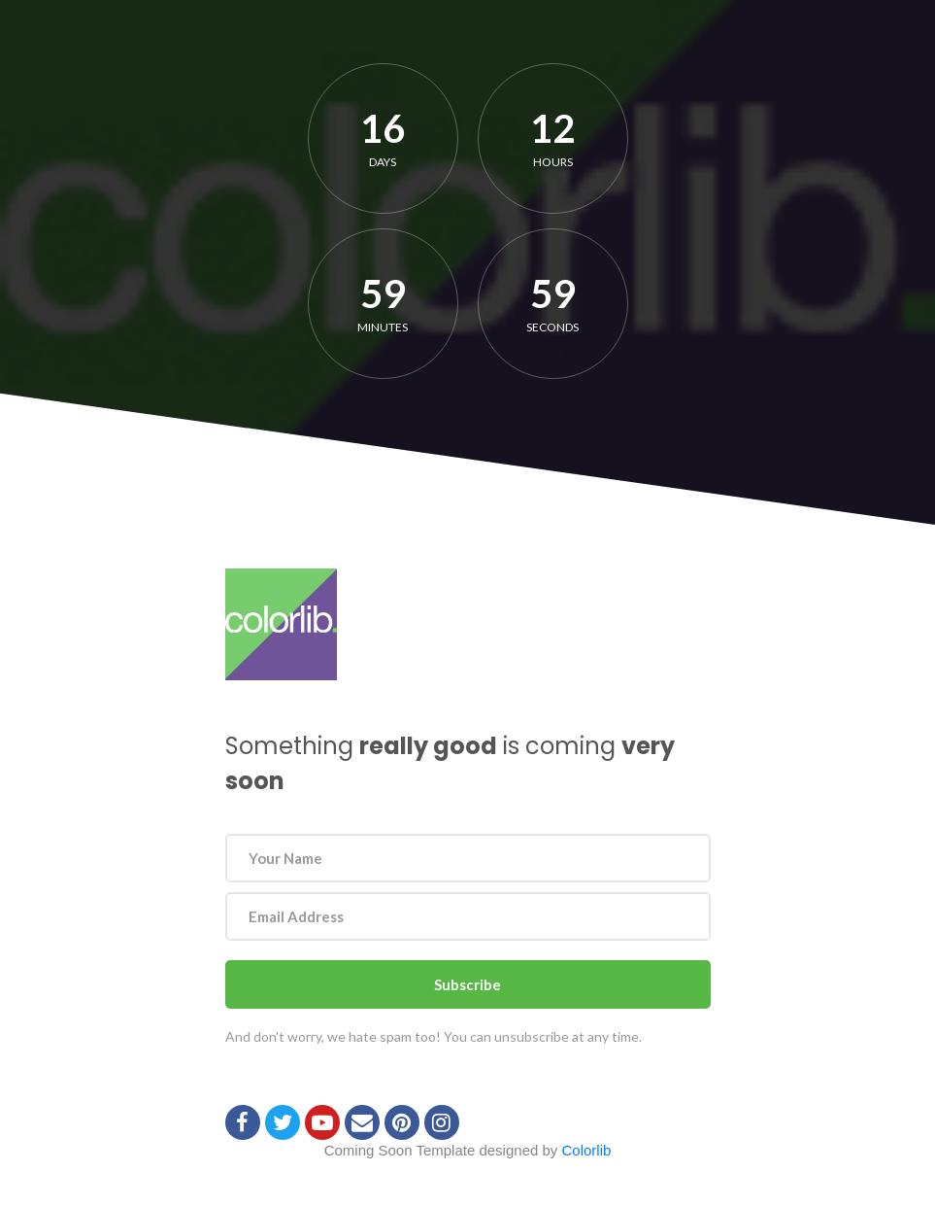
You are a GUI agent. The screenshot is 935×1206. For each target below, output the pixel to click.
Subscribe (467, 984)
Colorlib (587, 1150)
